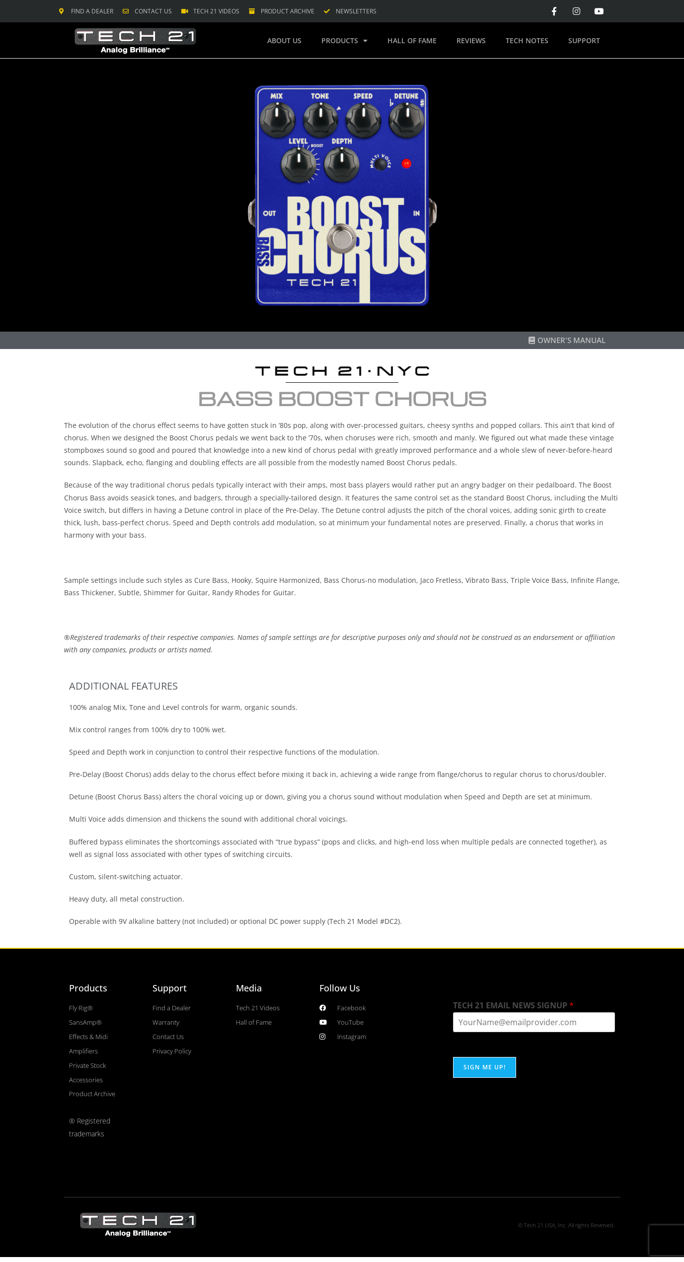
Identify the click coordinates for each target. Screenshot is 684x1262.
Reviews (471, 40)
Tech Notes (527, 40)
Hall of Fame (412, 40)
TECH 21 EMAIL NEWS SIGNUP (513, 1005)
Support (584, 40)
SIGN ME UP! (484, 1067)
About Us (284, 40)
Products (344, 40)
